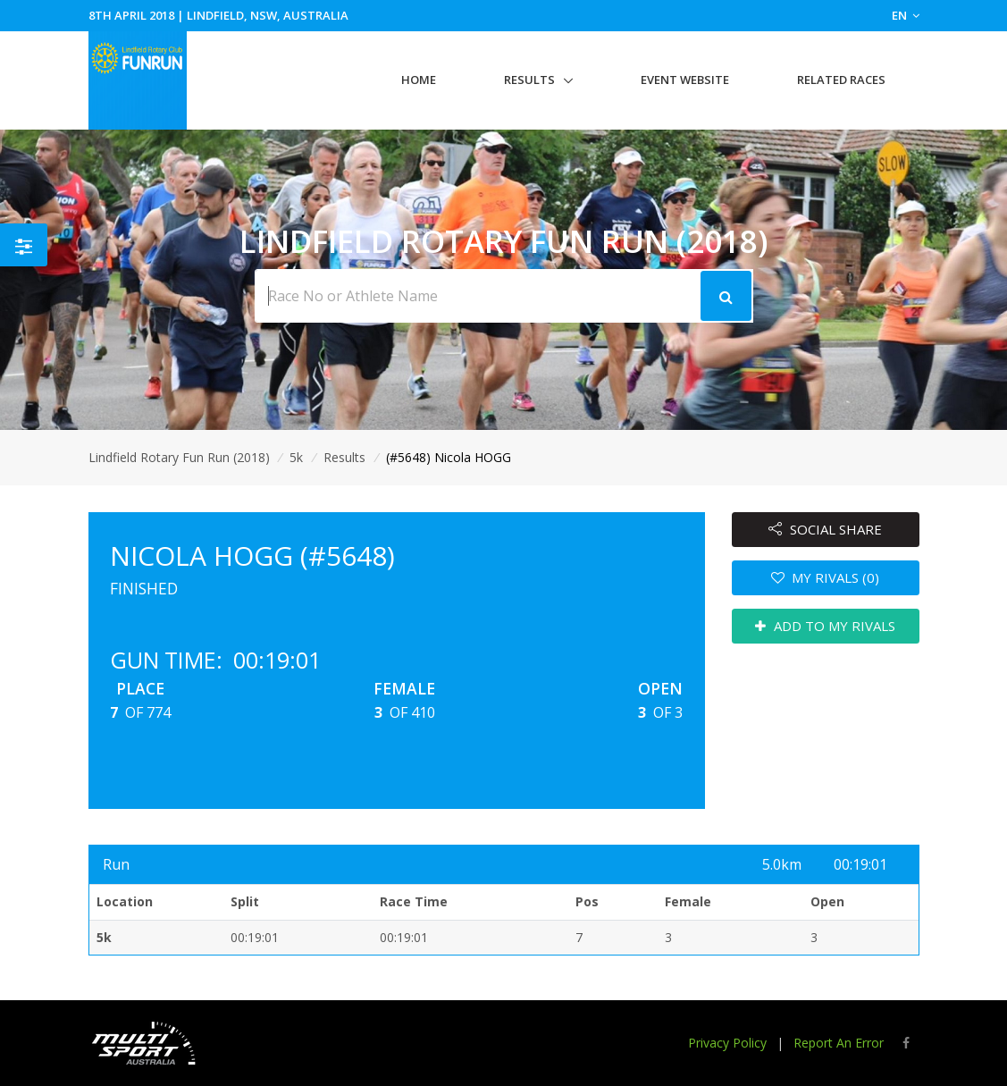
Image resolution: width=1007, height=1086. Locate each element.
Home (418, 80)
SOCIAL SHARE (825, 529)
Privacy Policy (727, 1042)
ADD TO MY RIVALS (825, 626)
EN (905, 15)
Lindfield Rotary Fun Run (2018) (179, 457)
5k (296, 457)
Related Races (841, 80)
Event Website (685, 80)
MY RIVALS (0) (825, 577)
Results (529, 80)
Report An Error (838, 1042)
